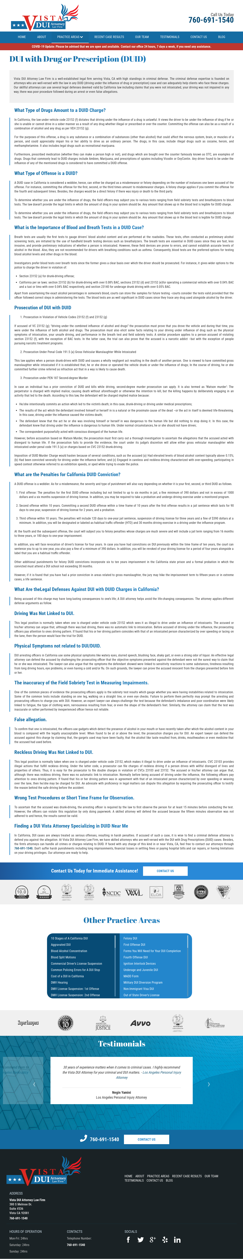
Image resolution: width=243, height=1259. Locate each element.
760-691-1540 (211, 20)
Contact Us (166, 871)
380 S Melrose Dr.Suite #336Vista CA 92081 (20, 1208)
